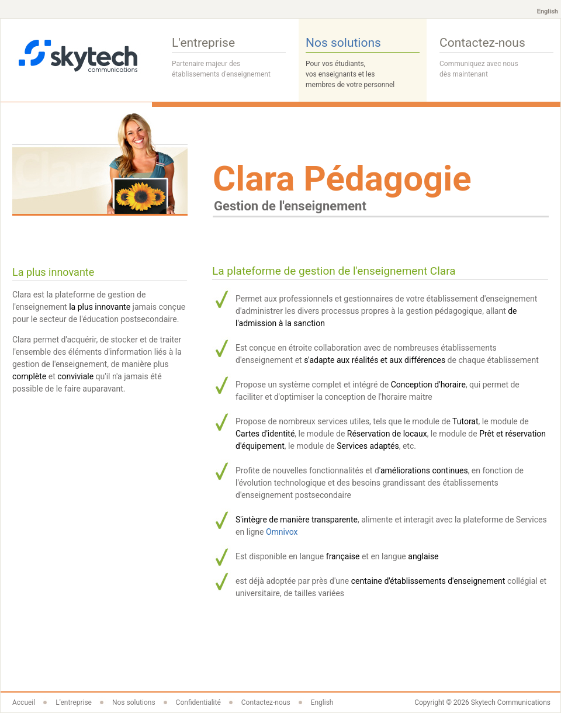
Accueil (23, 702)
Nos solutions (363, 63)
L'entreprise (229, 58)
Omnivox (282, 532)
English (547, 11)
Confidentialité (198, 702)
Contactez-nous (496, 58)
